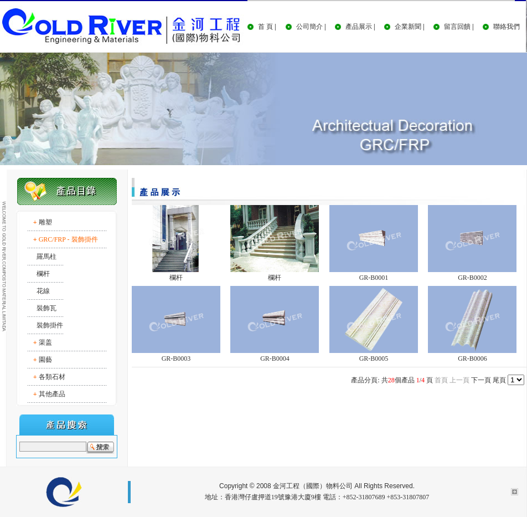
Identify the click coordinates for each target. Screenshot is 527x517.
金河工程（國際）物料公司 (313, 486)
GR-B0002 (472, 277)
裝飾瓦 (46, 308)
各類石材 (52, 377)
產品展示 (358, 26)
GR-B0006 (472, 358)
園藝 (45, 360)
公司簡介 (309, 26)
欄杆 (43, 274)
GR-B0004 (275, 358)
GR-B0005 (374, 358)
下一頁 (481, 380)
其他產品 (52, 394)
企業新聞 (408, 26)
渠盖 (45, 342)
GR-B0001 (374, 277)
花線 (43, 291)
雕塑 (45, 222)
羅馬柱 (46, 256)
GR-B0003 (176, 358)
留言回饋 (457, 26)
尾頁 (499, 380)
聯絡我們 (506, 26)
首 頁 (265, 26)
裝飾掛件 (50, 325)
